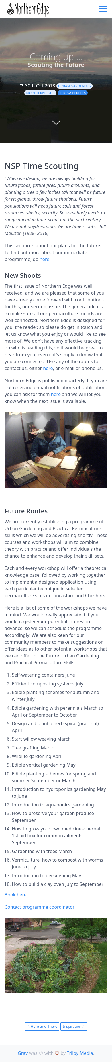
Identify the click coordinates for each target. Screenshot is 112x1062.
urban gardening (74, 86)
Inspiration (74, 1026)
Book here (16, 895)
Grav (23, 1053)
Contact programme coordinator (39, 907)
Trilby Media (80, 1053)
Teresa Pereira (72, 92)
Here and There (42, 1026)
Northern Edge (40, 92)
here (44, 259)
